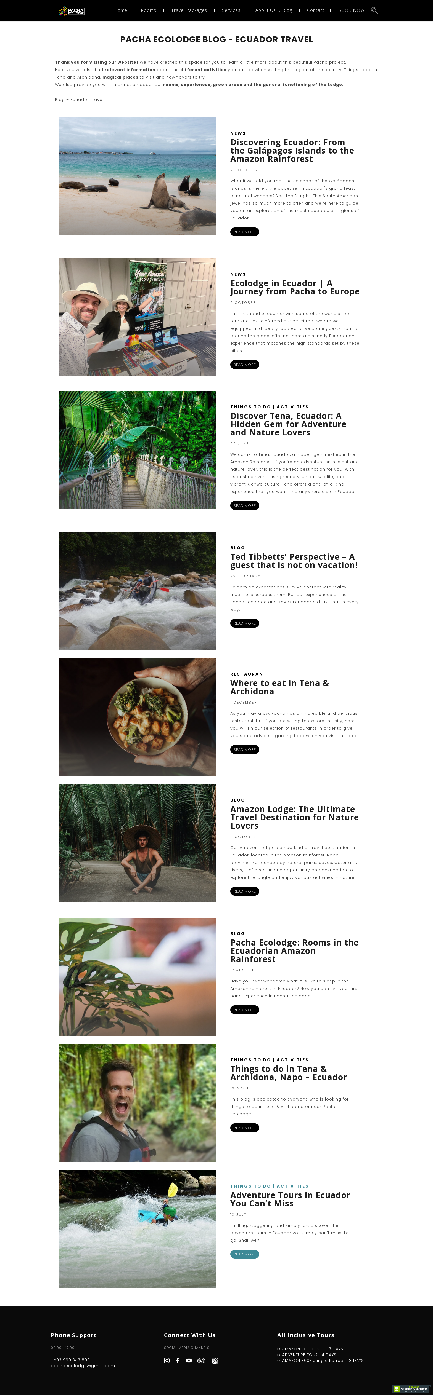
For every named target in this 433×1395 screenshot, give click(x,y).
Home (120, 10)
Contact (315, 10)
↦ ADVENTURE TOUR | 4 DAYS (306, 1354)
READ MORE (245, 231)
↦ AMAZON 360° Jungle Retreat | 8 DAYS (320, 1360)
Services (231, 10)
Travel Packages (189, 10)
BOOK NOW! (352, 10)
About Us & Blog (273, 10)
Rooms (148, 10)
